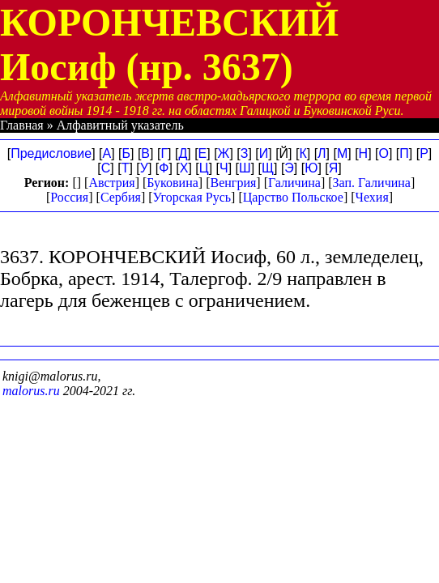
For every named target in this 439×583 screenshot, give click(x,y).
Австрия (111, 182)
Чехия (372, 197)
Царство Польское (293, 197)
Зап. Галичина (372, 182)
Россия (69, 197)
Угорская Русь (192, 197)
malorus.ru (31, 391)
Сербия (120, 197)
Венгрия (233, 182)
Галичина (294, 182)
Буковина (172, 182)
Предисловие (51, 153)
